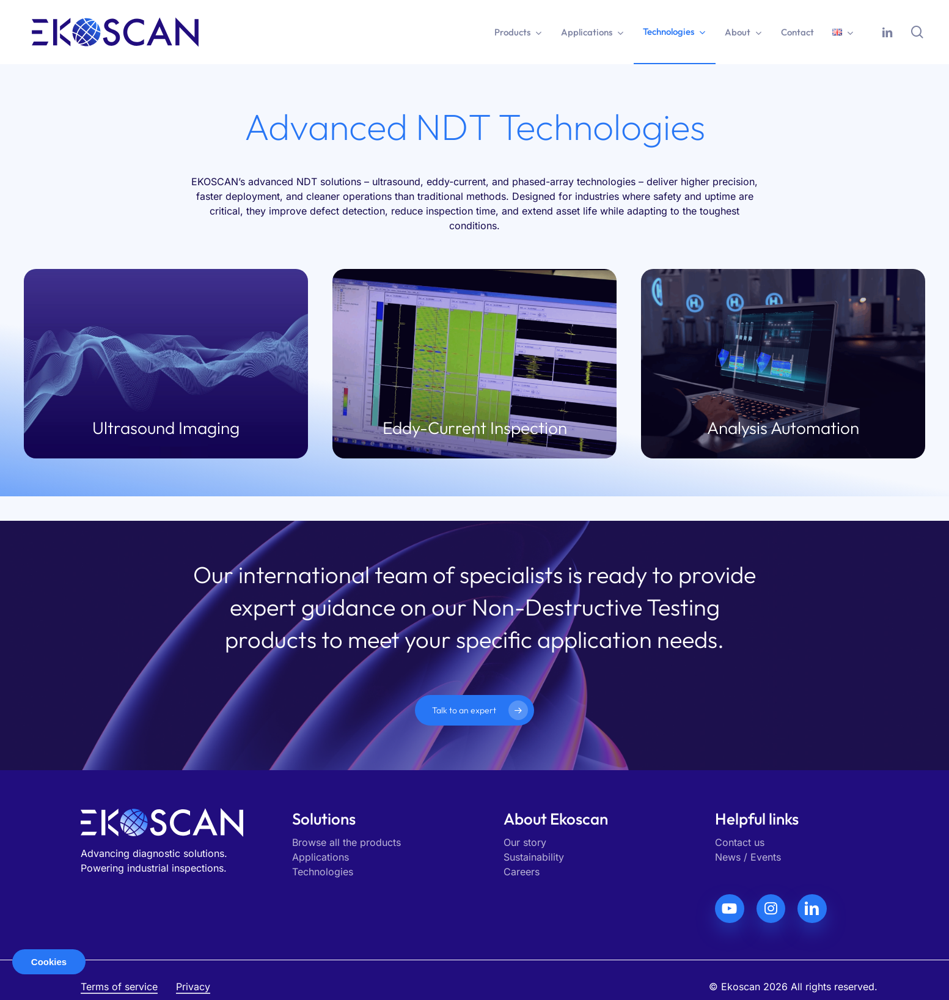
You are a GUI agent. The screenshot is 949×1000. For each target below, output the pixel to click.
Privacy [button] (193, 986)
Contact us (739, 842)
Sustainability (534, 857)
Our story (525, 842)
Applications (320, 857)
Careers (522, 872)
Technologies (322, 872)
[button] (474, 710)
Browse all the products (346, 842)
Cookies (49, 962)
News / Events (748, 857)
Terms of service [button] (119, 986)
